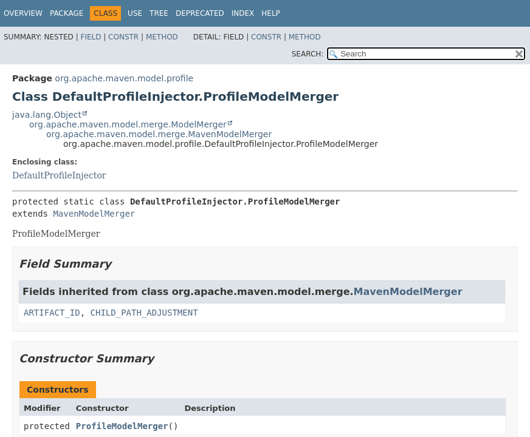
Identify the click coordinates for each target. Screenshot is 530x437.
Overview (23, 13)
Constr (123, 37)
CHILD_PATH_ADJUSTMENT (144, 312)
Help (270, 13)
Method (162, 37)
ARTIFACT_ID (52, 312)
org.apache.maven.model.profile (124, 78)
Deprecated (200, 13)
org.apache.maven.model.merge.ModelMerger (128, 124)
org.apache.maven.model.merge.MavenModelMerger (159, 134)
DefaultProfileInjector (59, 175)
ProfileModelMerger (122, 426)
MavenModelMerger (94, 213)
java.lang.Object (46, 115)
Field (90, 37)
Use (135, 13)
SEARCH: (308, 54)
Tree (159, 13)
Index (243, 13)
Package (66, 13)
